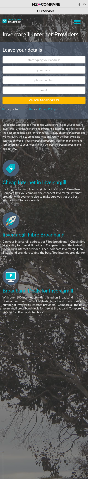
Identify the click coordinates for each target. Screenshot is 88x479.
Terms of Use (26, 109)
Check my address (44, 100)
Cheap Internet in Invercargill (34, 182)
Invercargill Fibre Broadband (33, 235)
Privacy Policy (47, 109)
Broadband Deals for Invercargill (37, 291)
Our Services (44, 11)
